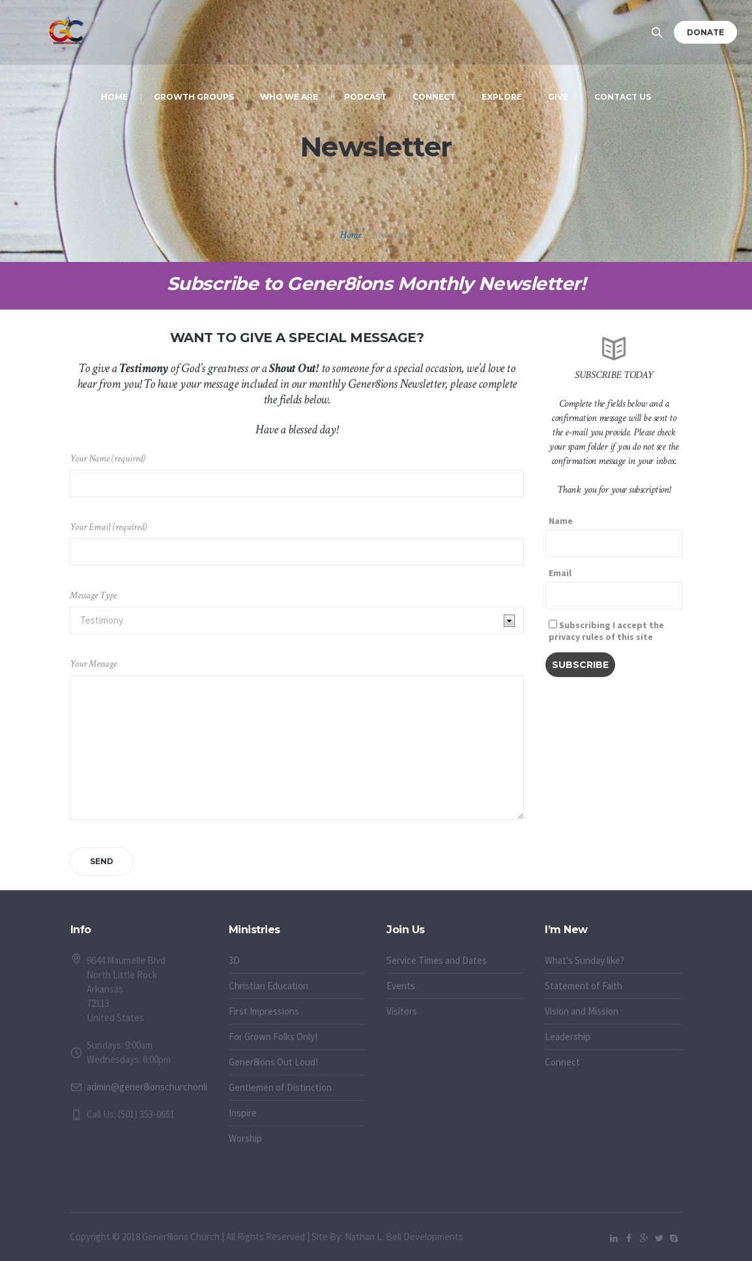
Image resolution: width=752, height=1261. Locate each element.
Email (560, 573)
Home (351, 235)
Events (400, 985)
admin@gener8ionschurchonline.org (160, 1086)
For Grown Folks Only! (273, 1036)
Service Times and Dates (436, 960)
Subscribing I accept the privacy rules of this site (606, 631)
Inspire (243, 1113)
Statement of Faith (583, 985)
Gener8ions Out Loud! (273, 1062)
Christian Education (268, 985)
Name (561, 521)
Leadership (567, 1036)
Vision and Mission (581, 1011)
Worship (245, 1138)
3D (234, 960)
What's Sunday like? (584, 960)
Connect (562, 1062)
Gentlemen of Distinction (280, 1087)
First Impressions (264, 1011)
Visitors (401, 1011)
